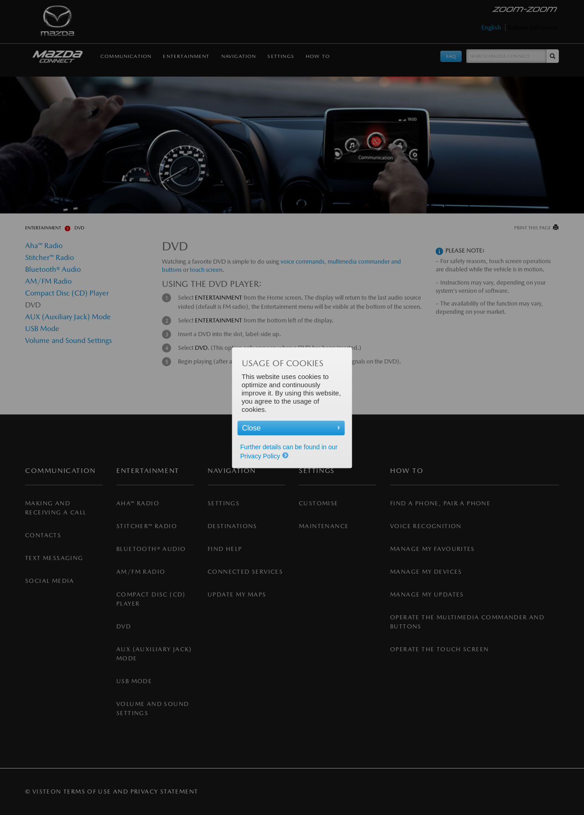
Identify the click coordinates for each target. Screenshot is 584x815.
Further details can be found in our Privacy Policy (289, 451)
